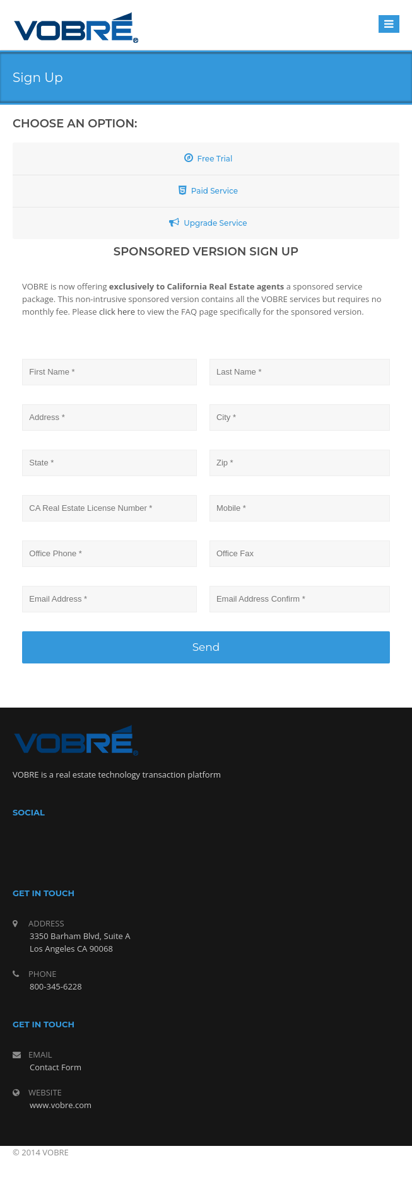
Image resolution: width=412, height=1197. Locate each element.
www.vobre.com (60, 1105)
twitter (219, 848)
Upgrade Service (208, 222)
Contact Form (55, 1067)
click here (118, 311)
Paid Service (208, 190)
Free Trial (208, 158)
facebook (189, 848)
